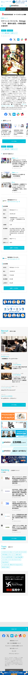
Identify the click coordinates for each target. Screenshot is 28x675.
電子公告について (14, 648)
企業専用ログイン (14, 671)
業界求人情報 (18, 9)
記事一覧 (2, 9)
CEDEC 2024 (18, 567)
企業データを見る (14, 260)
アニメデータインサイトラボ (20, 564)
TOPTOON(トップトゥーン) (7, 567)
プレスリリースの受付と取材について (14, 646)
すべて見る (14, 147)
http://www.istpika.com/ (13, 271)
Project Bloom (5, 574)
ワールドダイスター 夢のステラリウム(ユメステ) (12, 577)
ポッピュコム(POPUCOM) (7, 569)
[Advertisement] (12, 31)
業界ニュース (5, 18)
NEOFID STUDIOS (5, 579)
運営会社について (14, 640)
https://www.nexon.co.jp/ (14, 214)
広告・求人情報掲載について (14, 643)
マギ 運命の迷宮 (5, 39)
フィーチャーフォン (9, 112)
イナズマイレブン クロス (7, 564)
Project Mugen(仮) (18, 569)
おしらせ (14, 651)
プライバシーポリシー (14, 653)
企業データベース (10, 9)
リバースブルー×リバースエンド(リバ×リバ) (11, 572)
